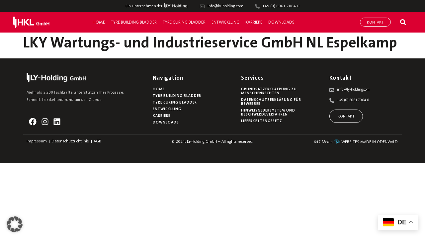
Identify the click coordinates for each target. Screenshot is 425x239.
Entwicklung (225, 22)
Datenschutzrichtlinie (70, 141)
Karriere (253, 22)
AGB (97, 141)
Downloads (281, 22)
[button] (402, 22)
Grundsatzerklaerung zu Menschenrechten (269, 91)
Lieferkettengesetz (261, 121)
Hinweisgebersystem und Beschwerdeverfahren (268, 113)
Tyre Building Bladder (134, 22)
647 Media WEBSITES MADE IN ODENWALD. (356, 142)
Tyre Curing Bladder (184, 22)
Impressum (37, 141)
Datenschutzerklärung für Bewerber (271, 102)
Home (99, 22)
